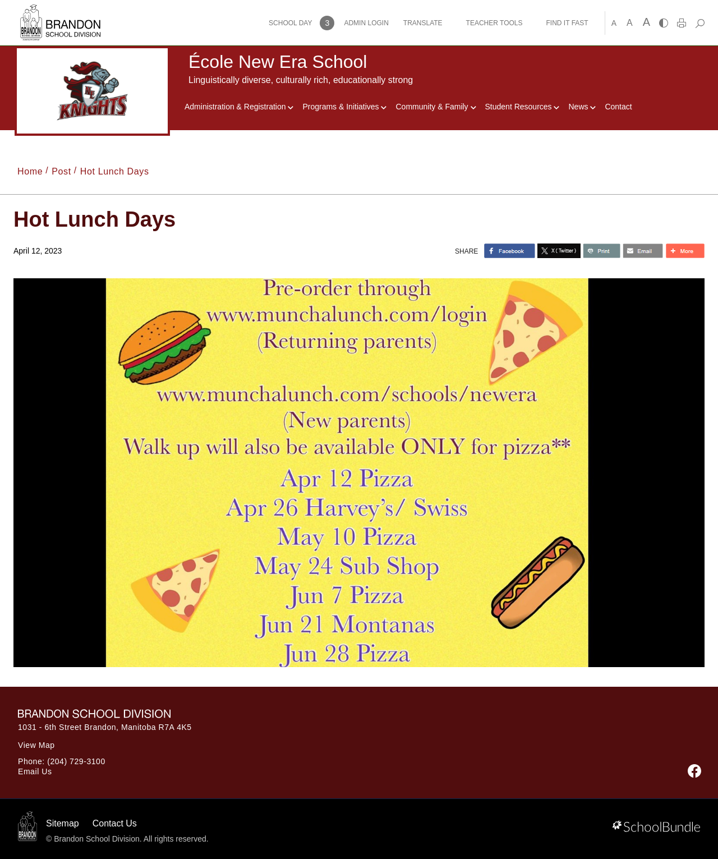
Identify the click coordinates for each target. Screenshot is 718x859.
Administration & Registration (239, 106)
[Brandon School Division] (60, 11)
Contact (618, 106)
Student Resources (522, 106)
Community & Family (435, 106)
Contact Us (115, 823)
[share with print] (601, 251)
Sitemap (62, 823)
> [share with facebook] (509, 251)
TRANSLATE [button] (423, 23)
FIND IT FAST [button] (567, 23)
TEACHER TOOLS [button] (494, 23)
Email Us (35, 771)
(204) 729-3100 (76, 761)
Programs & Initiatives (344, 106)
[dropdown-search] (700, 23)
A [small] (613, 23)
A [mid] (630, 22)
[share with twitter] (559, 251)
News (582, 106)
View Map (36, 745)
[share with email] (643, 251)
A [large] (646, 21)
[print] (681, 23)
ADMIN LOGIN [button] (366, 23)
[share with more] (685, 251)
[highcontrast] (663, 23)
